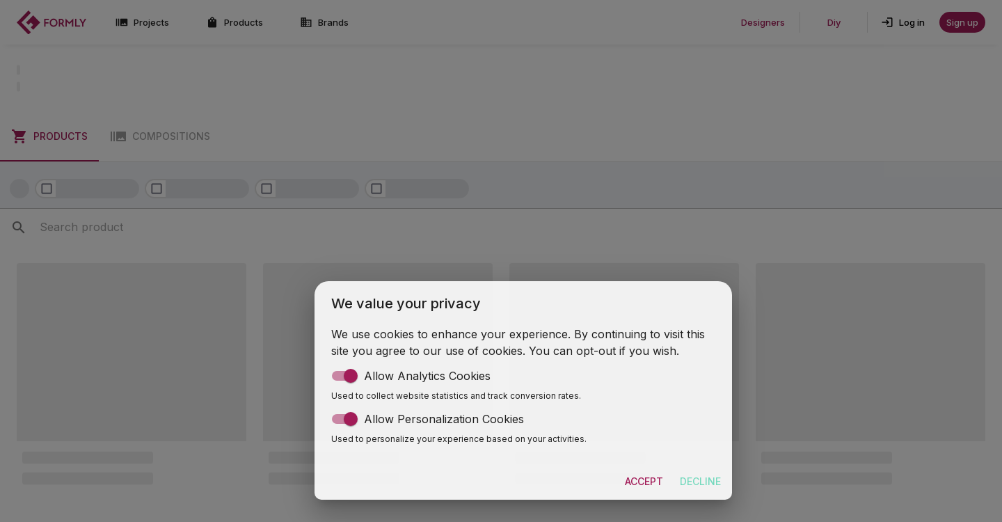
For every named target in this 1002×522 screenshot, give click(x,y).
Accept (644, 482)
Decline (700, 482)
